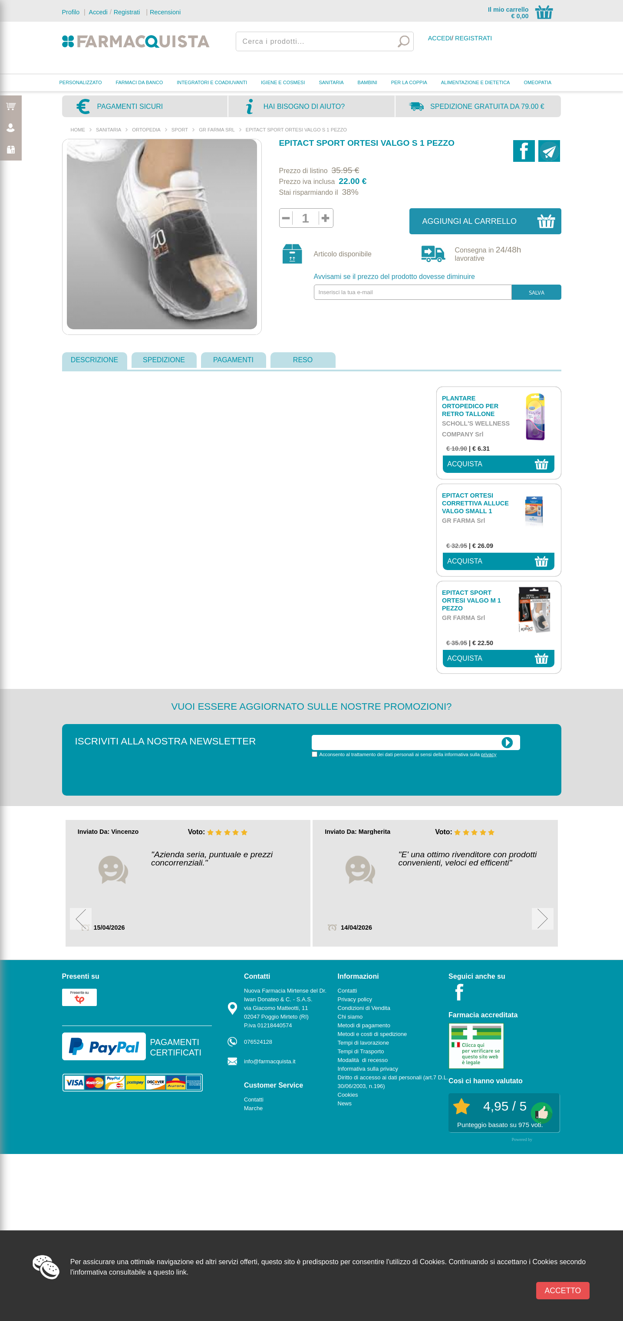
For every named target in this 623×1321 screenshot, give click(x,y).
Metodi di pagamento (364, 1025)
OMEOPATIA (537, 82)
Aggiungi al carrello (469, 221)
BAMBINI (367, 82)
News (345, 1103)
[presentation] (378, 776)
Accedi (97, 12)
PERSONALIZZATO (80, 82)
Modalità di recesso (363, 1060)
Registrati (127, 12)
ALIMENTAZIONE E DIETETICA (475, 82)
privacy (488, 754)
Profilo (71, 12)
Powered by (522, 1139)
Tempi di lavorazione (363, 1042)
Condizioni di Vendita (364, 1008)
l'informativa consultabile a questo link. (129, 1272)
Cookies (348, 1095)
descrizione (94, 360)
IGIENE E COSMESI (283, 82)
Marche (253, 1108)
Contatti (254, 1099)
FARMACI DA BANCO (139, 82)
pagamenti (233, 360)
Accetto (563, 1290)
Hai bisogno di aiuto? (304, 106)
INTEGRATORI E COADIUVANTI (212, 82)
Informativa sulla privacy (368, 1068)
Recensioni (165, 12)
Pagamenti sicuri (130, 106)
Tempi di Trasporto (361, 1051)
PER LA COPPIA (409, 82)
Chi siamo (350, 1016)
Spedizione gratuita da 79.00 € (487, 106)
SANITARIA (331, 82)
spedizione (164, 360)
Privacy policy (355, 999)
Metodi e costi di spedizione (372, 1034)
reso (303, 360)
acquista (464, 464)
